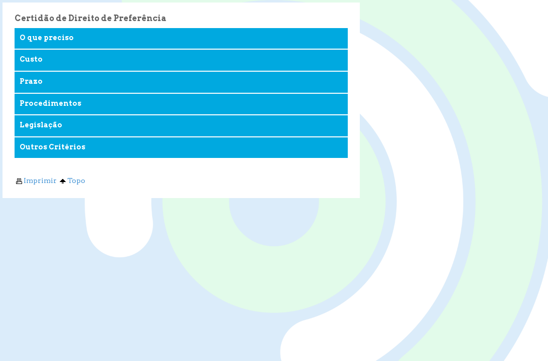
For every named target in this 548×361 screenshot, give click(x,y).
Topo (71, 180)
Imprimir (36, 180)
